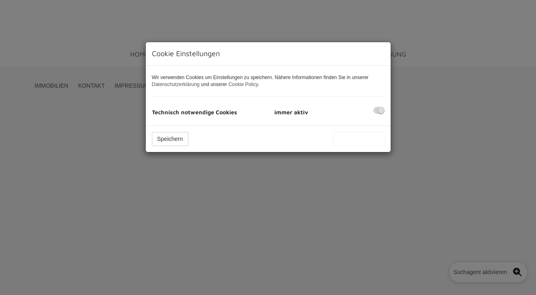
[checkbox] (378, 110)
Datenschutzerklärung (176, 84)
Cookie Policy (243, 84)
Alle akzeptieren (358, 139)
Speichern (170, 139)
